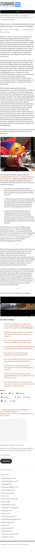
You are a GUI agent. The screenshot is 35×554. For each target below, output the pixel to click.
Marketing (4, 510)
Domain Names (6, 490)
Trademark (5, 531)
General (4, 502)
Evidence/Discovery (7, 499)
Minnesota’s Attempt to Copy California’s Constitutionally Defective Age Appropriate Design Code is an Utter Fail (18, 326)
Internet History (6, 505)
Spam (3, 525)
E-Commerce (5, 493)
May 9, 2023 (4, 29)
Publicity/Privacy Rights (9, 519)
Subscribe (6, 461)
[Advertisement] (13, 430)
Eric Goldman (15, 29)
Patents (3, 513)
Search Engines (6, 522)
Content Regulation (28, 29)
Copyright (4, 484)
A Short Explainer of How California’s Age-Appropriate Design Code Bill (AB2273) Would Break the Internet (19, 376)
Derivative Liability (7, 487)
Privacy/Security (5, 32)
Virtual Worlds (6, 537)
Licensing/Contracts (8, 507)
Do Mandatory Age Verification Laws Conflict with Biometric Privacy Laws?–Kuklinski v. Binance (18, 334)
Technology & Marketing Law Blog (19, 544)
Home (8, 15)
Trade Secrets (6, 528)
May (17, 15)
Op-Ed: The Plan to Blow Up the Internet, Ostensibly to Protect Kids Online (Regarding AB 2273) (18, 367)
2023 (12, 15)
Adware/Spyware (7, 478)
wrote (13, 229)
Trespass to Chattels (8, 534)
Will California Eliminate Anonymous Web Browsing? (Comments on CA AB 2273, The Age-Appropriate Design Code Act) (19, 384)
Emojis (3, 496)
